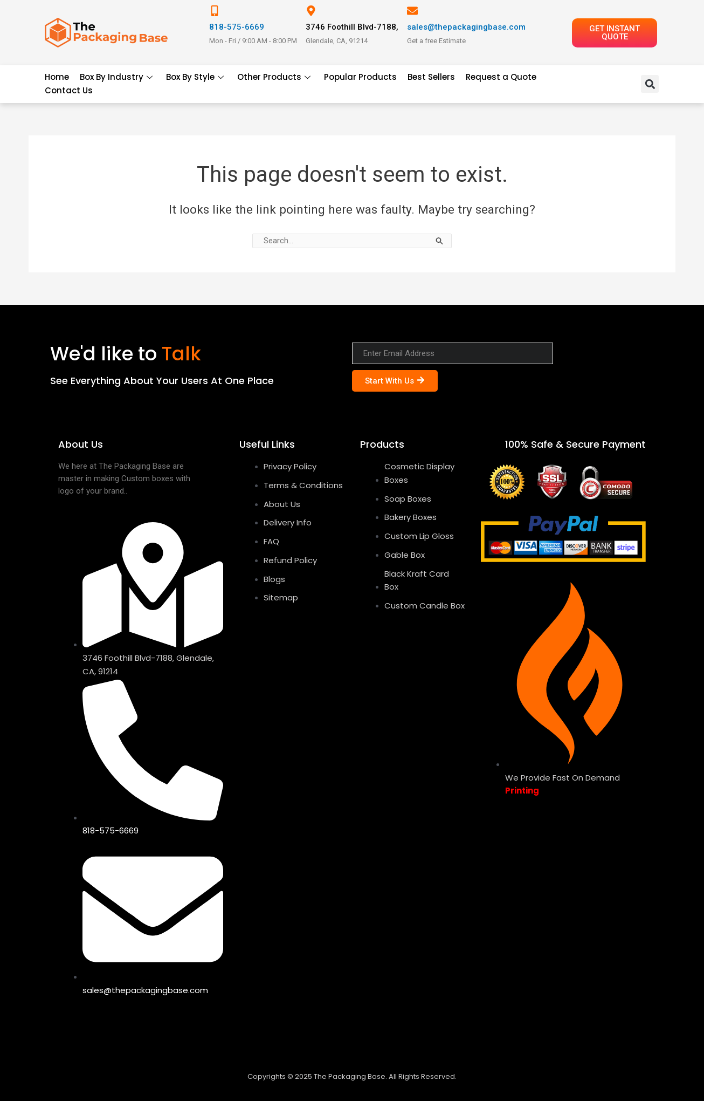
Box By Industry (117, 77)
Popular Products (360, 77)
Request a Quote (501, 77)
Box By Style (196, 77)
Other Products (275, 77)
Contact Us (69, 90)
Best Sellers (431, 77)
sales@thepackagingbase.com (466, 27)
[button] (650, 84)
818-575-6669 (236, 27)
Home (57, 77)
